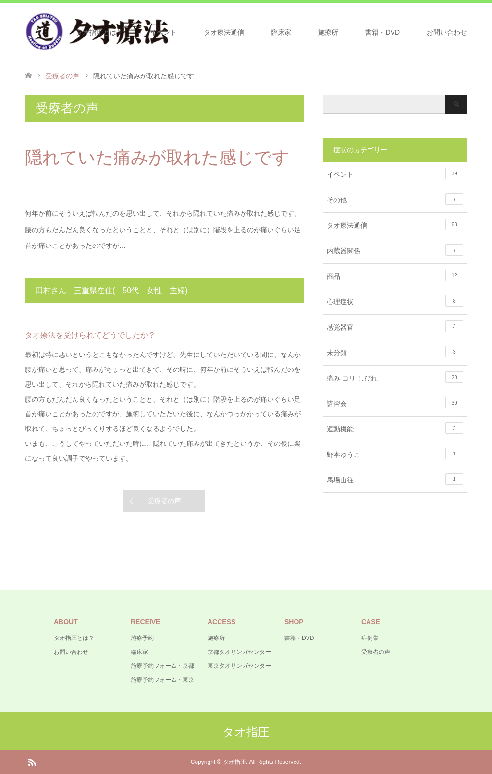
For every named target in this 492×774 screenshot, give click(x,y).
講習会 (395, 402)
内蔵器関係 (395, 250)
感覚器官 (395, 326)
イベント (163, 32)
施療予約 (142, 638)
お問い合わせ (447, 32)
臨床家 (281, 32)
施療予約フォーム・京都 (162, 666)
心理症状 (395, 301)
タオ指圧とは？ (99, 32)
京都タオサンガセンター (239, 652)
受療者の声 (164, 500)
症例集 (370, 638)
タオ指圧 (246, 731)
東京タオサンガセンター (239, 666)
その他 (395, 199)
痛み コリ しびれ (395, 377)
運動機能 (395, 428)
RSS (31, 761)
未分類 (395, 351)
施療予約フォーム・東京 (162, 679)
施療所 (328, 32)
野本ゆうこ (395, 453)
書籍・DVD (382, 32)
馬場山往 (395, 479)
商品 (395, 275)
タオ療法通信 (224, 32)
